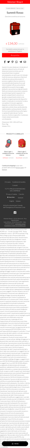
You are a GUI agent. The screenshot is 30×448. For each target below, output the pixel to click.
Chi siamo (8, 182)
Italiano (18, 201)
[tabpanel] (15, 28)
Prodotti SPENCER (10, 8)
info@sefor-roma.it (20, 224)
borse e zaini (20, 167)
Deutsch (20, 198)
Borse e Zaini (20, 8)
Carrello (21, 194)
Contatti (15, 185)
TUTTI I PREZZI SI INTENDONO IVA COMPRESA (15, 190)
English (11, 201)
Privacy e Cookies (11, 194)
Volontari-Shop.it (15, 2)
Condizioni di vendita (18, 182)
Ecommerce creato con (15, 225)
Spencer (4, 169)
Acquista (15, 55)
